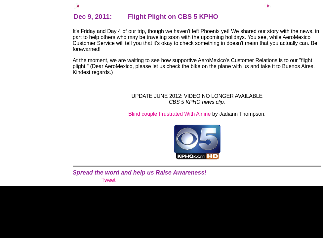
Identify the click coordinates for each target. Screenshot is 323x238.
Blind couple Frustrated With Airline (169, 114)
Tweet (108, 180)
